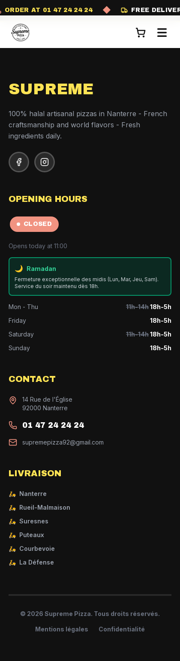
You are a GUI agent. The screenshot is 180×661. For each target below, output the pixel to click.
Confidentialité (122, 629)
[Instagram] (44, 162)
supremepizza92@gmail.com (63, 442)
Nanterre (28, 494)
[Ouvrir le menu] (162, 32)
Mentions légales (61, 629)
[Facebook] (19, 162)
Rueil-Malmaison (39, 507)
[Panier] (140, 32)
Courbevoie (32, 548)
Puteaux (26, 535)
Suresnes (28, 521)
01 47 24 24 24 (53, 425)
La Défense (31, 562)
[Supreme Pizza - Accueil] (21, 33)
